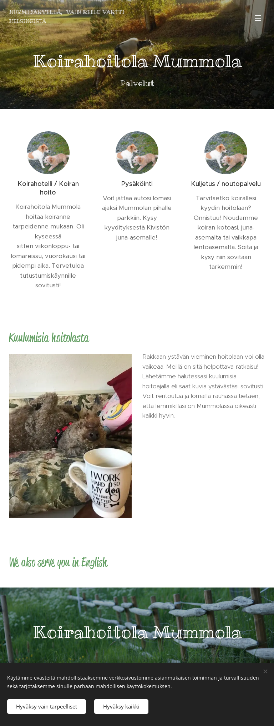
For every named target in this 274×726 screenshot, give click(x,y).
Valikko (258, 18)
